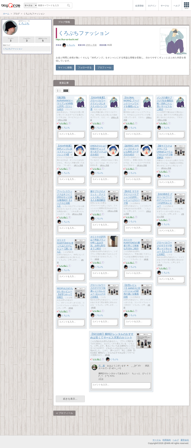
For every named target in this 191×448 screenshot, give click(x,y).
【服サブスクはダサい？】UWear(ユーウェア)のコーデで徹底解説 (165, 152)
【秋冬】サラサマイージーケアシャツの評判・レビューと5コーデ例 (132, 197)
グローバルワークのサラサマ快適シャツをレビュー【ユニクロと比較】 (164, 248)
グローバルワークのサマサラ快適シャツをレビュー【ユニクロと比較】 (97, 291)
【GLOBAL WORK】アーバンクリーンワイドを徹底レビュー (131, 103)
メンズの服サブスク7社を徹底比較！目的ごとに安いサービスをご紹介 (165, 103)
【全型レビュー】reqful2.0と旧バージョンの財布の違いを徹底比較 (132, 291)
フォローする (85, 67)
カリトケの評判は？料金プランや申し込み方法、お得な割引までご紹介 (97, 243)
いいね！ (64, 123)
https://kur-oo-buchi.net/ (67, 39)
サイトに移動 (65, 67)
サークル (157, 440)
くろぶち (68, 45)
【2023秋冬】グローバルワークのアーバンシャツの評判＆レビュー (164, 200)
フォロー (11, 40)
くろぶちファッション (83, 33)
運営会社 (185, 440)
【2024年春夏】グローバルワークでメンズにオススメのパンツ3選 (98, 103)
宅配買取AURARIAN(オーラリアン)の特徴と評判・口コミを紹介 (65, 103)
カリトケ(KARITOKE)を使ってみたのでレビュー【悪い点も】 (65, 246)
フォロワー (27, 40)
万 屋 (101, 365)
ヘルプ (175, 440)
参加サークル (43, 40)
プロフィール (104, 67)
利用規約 (166, 440)
